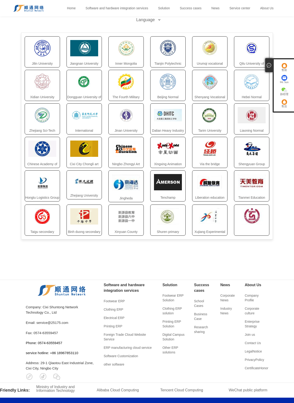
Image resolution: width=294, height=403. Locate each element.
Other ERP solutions (170, 350)
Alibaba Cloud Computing (118, 390)
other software (114, 364)
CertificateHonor (256, 368)
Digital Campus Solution (173, 337)
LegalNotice (253, 351)
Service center (239, 8)
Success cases (190, 8)
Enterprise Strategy (252, 324)
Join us (250, 334)
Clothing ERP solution (172, 311)
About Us (267, 8)
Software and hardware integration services (117, 8)
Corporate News (227, 298)
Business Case (200, 316)
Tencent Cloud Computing (181, 390)
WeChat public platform (248, 390)
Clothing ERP (113, 309)
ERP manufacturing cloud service (128, 347)
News (215, 8)
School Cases (199, 303)
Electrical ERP (114, 318)
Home (71, 8)
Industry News (226, 311)
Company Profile (252, 298)
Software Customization (121, 356)
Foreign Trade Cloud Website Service (125, 337)
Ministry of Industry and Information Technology (55, 389)
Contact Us (253, 343)
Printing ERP (113, 326)
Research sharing (201, 329)
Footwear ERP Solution (173, 298)
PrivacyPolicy (254, 360)
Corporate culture (252, 311)
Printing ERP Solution (171, 324)
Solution (164, 8)
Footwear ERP (114, 301)
